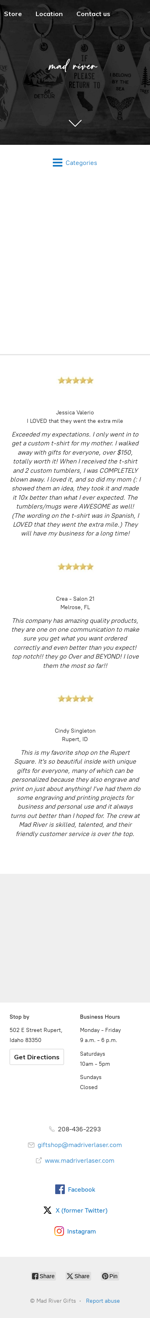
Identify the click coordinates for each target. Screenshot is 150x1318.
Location (49, 14)
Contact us (93, 14)
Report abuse (103, 1300)
